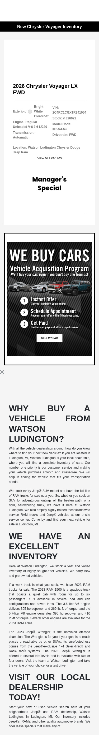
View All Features (49, 158)
